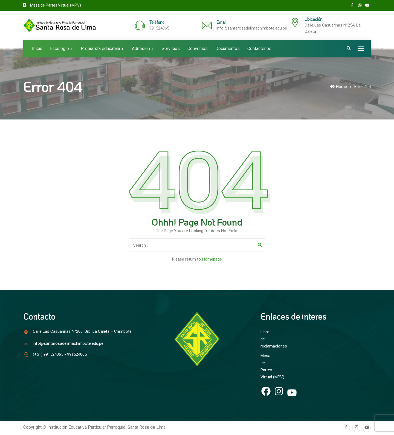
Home (338, 86)
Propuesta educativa (100, 48)
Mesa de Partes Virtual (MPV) (52, 5)
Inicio (37, 48)
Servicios (171, 48)
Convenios (197, 48)
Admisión (141, 48)
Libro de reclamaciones (265, 334)
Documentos (227, 48)
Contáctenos (259, 48)
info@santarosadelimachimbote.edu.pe (251, 28)
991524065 (159, 28)
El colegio (59, 48)
